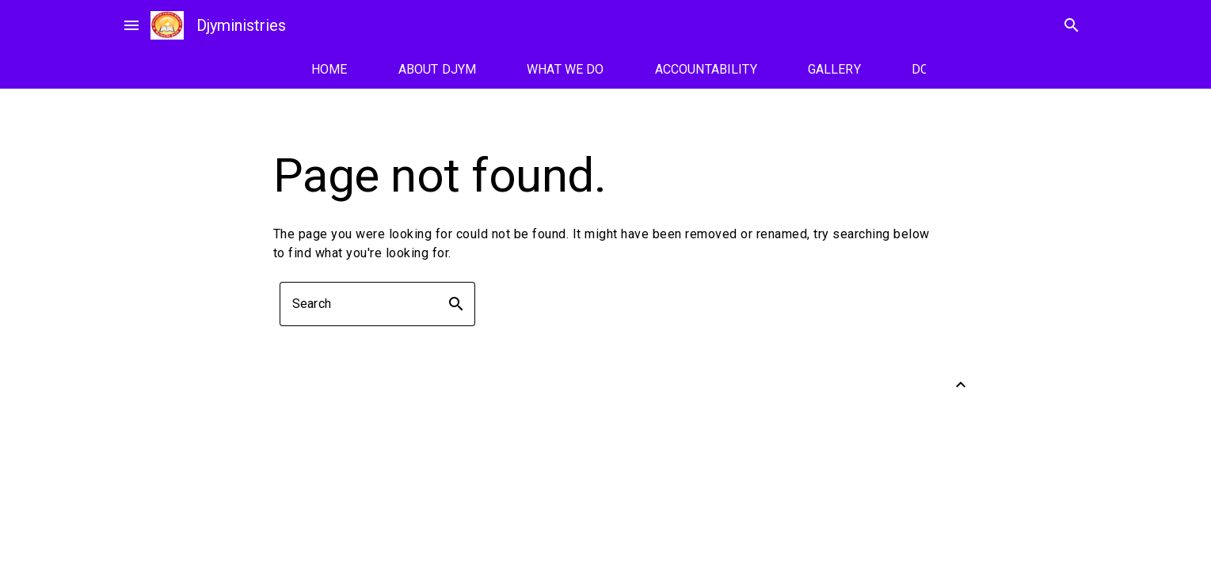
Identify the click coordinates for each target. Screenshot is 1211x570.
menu (131, 25)
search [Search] (1071, 25)
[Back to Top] (960, 384)
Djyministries (241, 25)
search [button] (456, 304)
